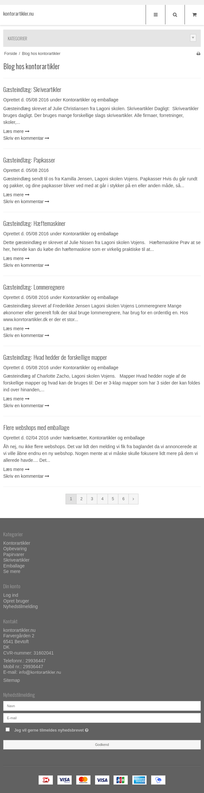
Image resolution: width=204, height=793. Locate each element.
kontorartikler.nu (16, 13)
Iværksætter (75, 437)
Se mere (11, 571)
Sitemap (11, 680)
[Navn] (102, 705)
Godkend (102, 745)
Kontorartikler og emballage (90, 99)
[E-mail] (102, 717)
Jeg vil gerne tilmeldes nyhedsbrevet (67, 729)
